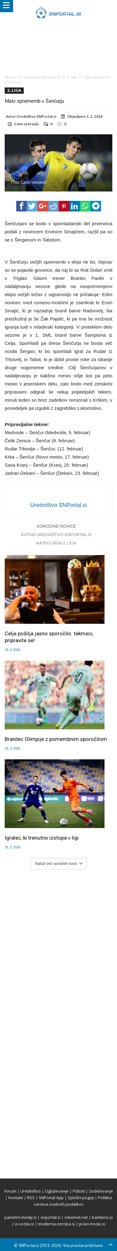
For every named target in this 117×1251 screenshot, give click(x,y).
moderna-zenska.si (56, 1224)
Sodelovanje (101, 1191)
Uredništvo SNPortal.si (36, 116)
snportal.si (51, 1217)
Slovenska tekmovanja (42, 77)
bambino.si (102, 1217)
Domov (10, 77)
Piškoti (79, 1191)
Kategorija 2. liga (56, 542)
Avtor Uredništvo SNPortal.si (56, 534)
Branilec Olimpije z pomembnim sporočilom (56, 739)
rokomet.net (76, 1217)
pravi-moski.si (92, 1224)
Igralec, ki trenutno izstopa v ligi (42, 838)
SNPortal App (51, 1197)
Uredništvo (30, 1191)
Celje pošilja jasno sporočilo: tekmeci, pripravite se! (49, 636)
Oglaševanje (57, 1191)
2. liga (72, 77)
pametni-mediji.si (20, 1217)
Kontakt (15, 1197)
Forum (10, 1191)
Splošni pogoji (81, 1197)
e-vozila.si (24, 1224)
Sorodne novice (56, 526)
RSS (31, 1197)
